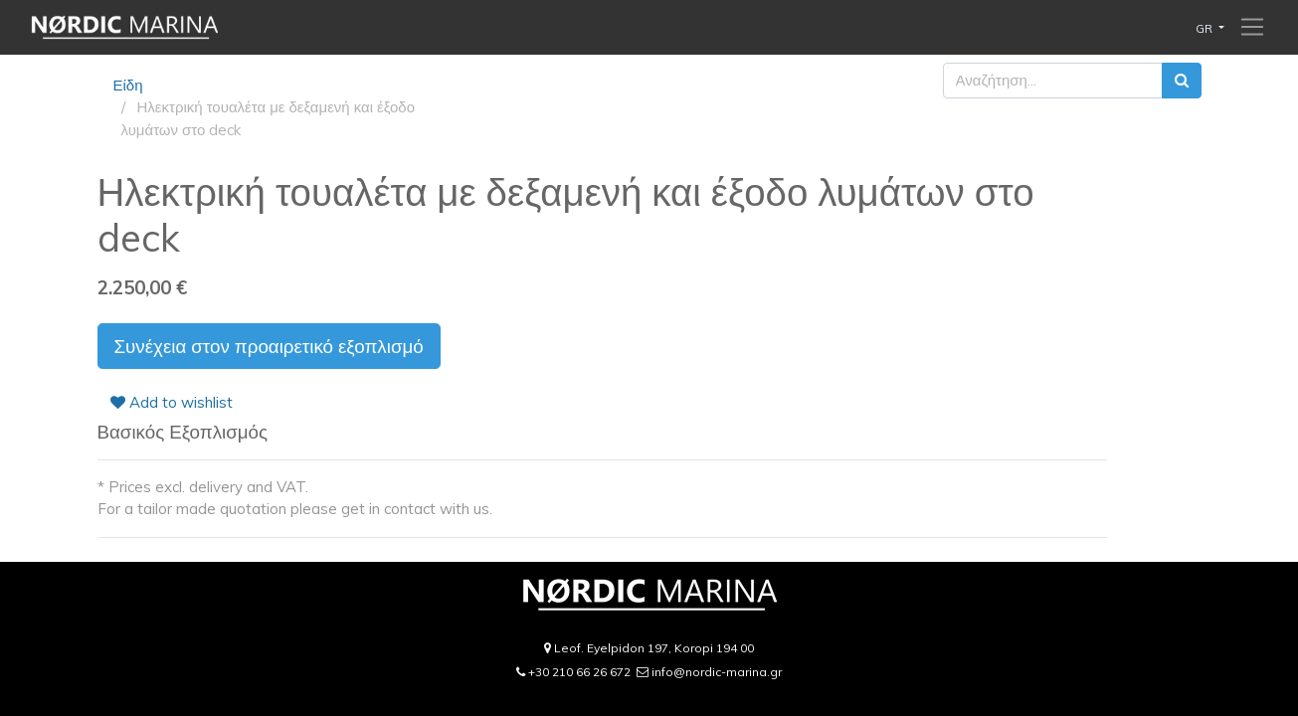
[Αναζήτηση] (1182, 81)
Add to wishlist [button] (171, 402)
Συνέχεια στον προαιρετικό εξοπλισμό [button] (269, 346)
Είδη (128, 85)
